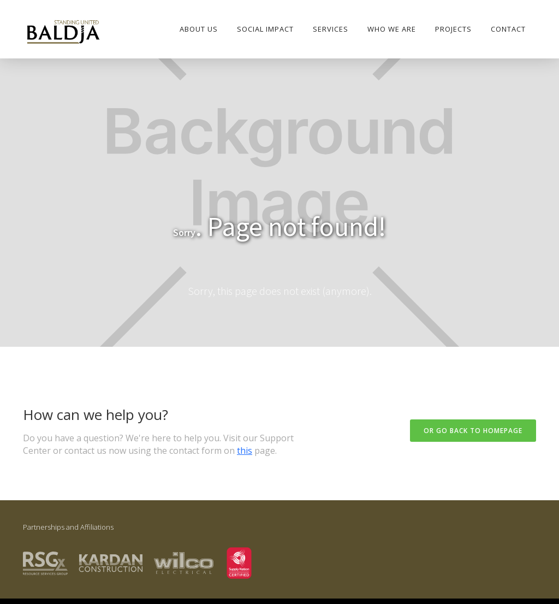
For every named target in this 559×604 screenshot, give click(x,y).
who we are (391, 29)
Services (330, 29)
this (244, 451)
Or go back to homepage (473, 430)
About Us (199, 29)
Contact (508, 29)
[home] (63, 32)
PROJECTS (453, 29)
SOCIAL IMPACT (265, 29)
